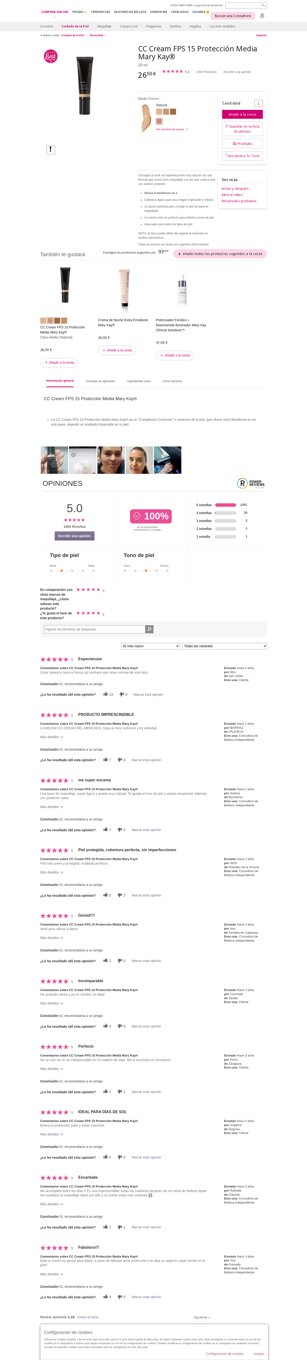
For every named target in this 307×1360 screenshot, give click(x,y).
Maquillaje (104, 26)
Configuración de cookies (225, 1354)
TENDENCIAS (100, 11)
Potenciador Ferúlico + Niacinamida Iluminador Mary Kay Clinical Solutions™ (181, 325)
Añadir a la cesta (242, 114)
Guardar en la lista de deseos (245, 129)
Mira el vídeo (232, 194)
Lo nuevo (47, 26)
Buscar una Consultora (233, 15)
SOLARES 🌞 (201, 11)
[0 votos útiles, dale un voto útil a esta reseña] (106, 1157)
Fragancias (153, 26)
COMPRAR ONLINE (54, 12)
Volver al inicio (88, 1317)
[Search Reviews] (99, 629)
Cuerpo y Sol (129, 26)
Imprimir (261, 35)
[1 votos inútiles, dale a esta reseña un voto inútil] (121, 1091)
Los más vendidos (222, 26)
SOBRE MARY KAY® (181, 5)
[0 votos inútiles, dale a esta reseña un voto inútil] (123, 694)
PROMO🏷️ (79, 11)
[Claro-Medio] (166, 112)
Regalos (195, 26)
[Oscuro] (173, 112)
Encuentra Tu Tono (244, 156)
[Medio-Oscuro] (87, 93)
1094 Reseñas (206, 72)
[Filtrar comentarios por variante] (224, 646)
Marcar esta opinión (148, 694)
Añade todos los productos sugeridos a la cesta (222, 253)
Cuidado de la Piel (75, 26)
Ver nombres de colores (170, 129)
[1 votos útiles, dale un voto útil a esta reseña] (106, 1091)
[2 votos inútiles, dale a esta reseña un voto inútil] (121, 895)
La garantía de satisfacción (208, 5)
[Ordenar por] (150, 646)
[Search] (246, 5)
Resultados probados (239, 201)
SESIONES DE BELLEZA (130, 11)
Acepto (259, 1354)
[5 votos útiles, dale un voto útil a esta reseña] (106, 895)
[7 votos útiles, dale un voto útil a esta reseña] (106, 760)
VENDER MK (158, 11)
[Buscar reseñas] (149, 629)
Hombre (175, 26)
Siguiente (201, 1317)
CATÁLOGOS (180, 11)
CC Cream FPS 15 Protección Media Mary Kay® (62, 329)
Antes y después (235, 188)
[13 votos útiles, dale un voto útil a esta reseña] (107, 694)
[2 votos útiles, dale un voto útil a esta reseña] (106, 960)
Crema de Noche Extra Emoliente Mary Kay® (123, 322)
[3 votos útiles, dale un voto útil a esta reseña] (106, 1026)
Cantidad (231, 103)
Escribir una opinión (237, 72)
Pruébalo (244, 143)
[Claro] (159, 112)
